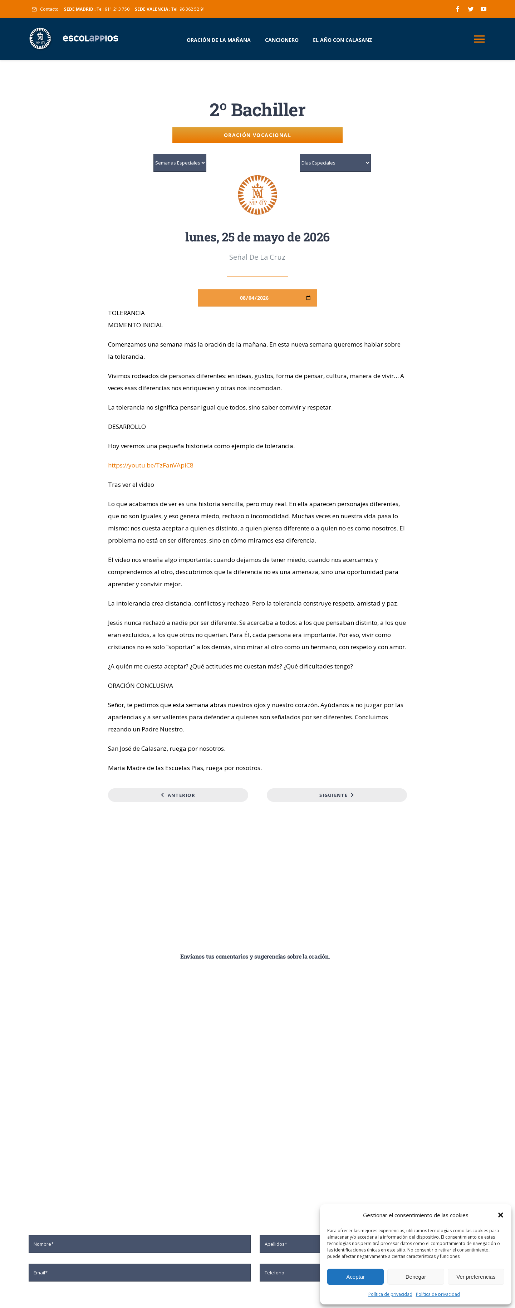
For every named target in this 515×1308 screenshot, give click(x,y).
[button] (500, 1215)
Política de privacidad (390, 1294)
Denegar (416, 1277)
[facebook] (458, 9)
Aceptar (355, 1277)
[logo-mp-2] (257, 177)
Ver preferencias (475, 1277)
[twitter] (471, 9)
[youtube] (483, 9)
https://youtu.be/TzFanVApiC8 (150, 465)
